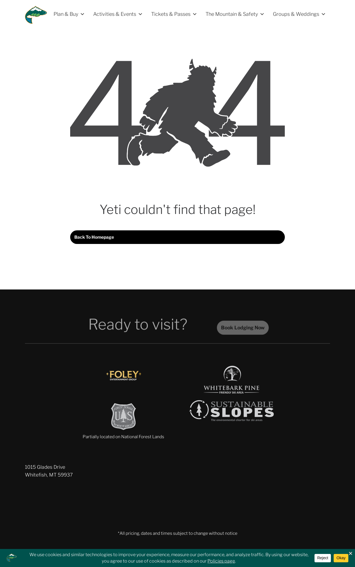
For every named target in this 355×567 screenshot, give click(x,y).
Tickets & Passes (174, 14)
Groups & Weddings (299, 14)
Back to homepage (94, 237)
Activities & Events (118, 14)
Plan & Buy (69, 14)
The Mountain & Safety (235, 14)
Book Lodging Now (243, 331)
